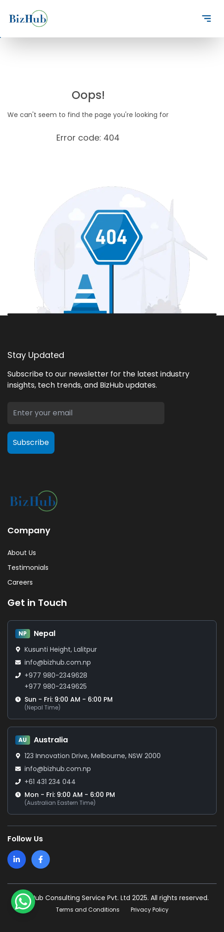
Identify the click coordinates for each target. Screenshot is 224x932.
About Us (21, 552)
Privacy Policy (150, 909)
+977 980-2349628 (55, 675)
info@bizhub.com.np (57, 662)
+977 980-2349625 (55, 686)
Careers (20, 582)
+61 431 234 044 (50, 781)
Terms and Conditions (88, 909)
